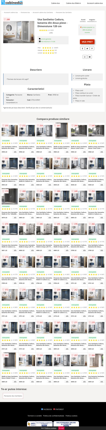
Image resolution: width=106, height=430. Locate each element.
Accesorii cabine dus (95, 3)
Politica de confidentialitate (53, 416)
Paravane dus (25, 12)
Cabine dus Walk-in (73, 3)
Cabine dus (55, 3)
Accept (61, 428)
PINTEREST (58, 409)
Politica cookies (71, 416)
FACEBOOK (46, 409)
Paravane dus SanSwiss (64, 12)
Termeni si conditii (35, 416)
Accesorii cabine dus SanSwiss (43, 12)
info (15, 152)
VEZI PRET (87, 41)
